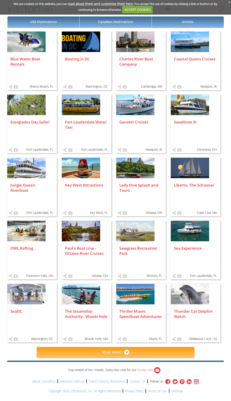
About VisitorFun (43, 381)
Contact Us (137, 381)
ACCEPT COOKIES (137, 9)
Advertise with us (72, 381)
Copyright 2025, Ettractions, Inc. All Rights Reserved (84, 391)
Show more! (111, 352)
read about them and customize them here (100, 4)
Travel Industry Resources (107, 381)
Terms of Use (157, 391)
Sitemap (177, 391)
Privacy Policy (134, 391)
